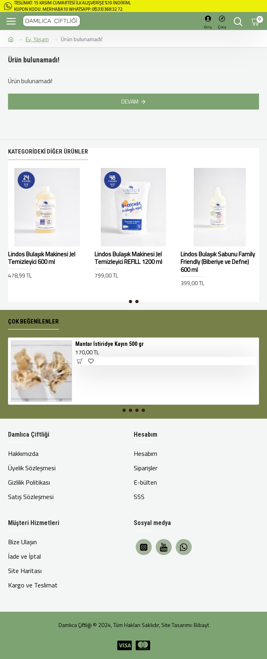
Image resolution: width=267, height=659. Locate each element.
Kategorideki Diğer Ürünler (48, 151)
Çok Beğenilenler (33, 321)
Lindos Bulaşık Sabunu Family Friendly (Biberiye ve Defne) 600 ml (218, 262)
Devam (130, 101)
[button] (130, 301)
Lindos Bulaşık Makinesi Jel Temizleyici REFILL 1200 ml (128, 258)
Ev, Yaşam (37, 39)
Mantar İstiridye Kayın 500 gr (109, 344)
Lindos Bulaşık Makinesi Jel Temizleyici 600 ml (41, 258)
